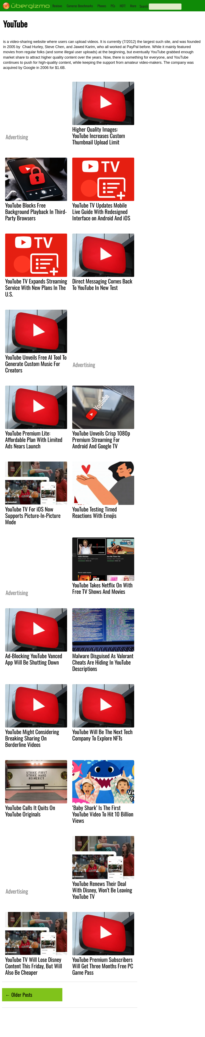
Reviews (57, 5)
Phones (101, 5)
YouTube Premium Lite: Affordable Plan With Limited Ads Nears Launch (33, 439)
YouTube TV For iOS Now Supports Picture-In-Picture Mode (32, 515)
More (133, 5)
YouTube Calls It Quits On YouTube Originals (30, 810)
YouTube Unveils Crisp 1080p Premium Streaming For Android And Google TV (101, 439)
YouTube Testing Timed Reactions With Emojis (94, 512)
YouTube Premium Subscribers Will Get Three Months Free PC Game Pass (102, 965)
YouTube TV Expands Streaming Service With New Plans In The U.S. (36, 287)
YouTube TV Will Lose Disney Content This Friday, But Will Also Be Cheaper (33, 965)
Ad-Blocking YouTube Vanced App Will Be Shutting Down (33, 659)
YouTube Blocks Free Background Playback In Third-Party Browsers (36, 211)
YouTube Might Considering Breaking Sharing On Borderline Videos (32, 738)
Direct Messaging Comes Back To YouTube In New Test (102, 284)
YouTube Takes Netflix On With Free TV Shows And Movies (102, 588)
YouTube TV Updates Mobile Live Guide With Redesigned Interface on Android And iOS (101, 211)
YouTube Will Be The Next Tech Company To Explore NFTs (102, 735)
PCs (113, 5)
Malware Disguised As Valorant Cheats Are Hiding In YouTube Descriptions (102, 662)
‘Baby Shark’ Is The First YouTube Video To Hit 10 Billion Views (102, 813)
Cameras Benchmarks (80, 5)
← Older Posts (18, 994)
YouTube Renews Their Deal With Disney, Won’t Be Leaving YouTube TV (102, 889)
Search (144, 6)
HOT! (123, 5)
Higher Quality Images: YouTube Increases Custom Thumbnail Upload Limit (98, 135)
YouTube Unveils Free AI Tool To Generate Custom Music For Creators (35, 363)
